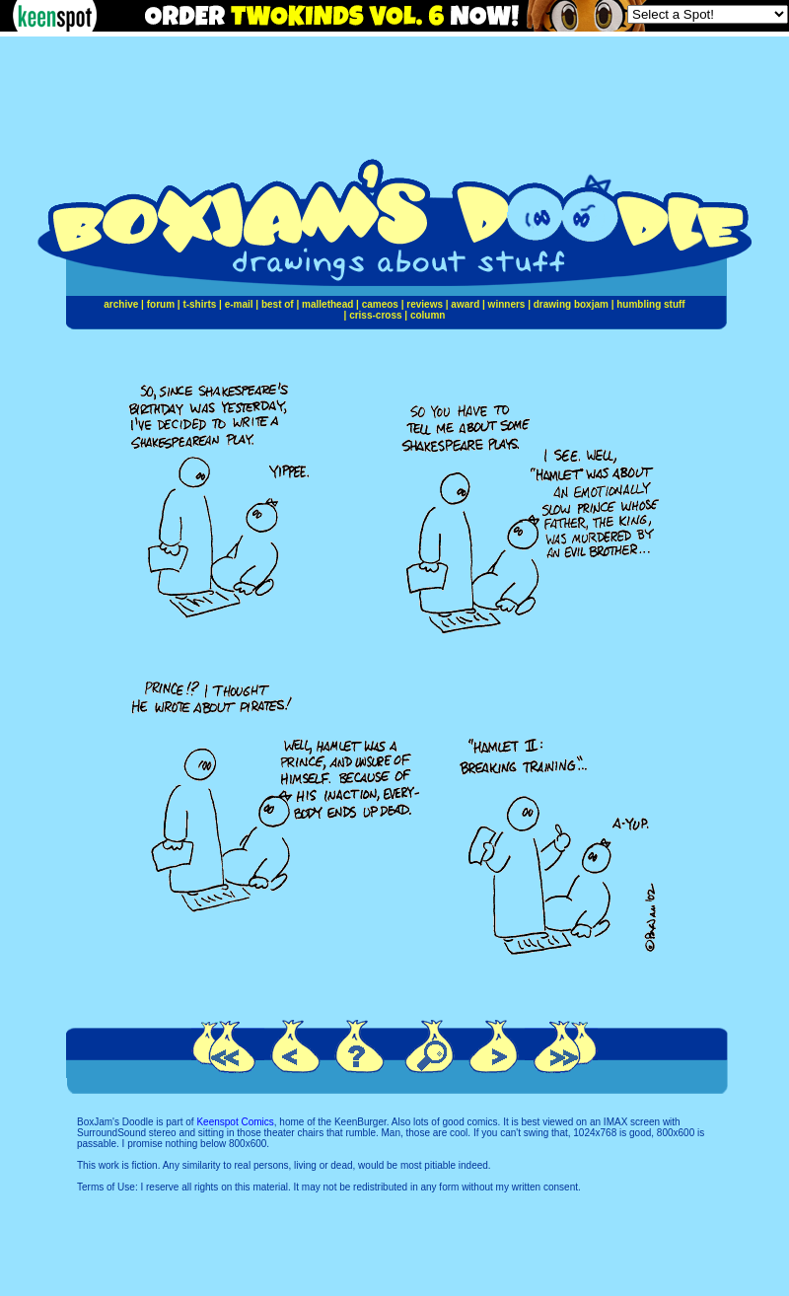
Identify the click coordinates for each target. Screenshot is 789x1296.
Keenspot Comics (234, 1121)
